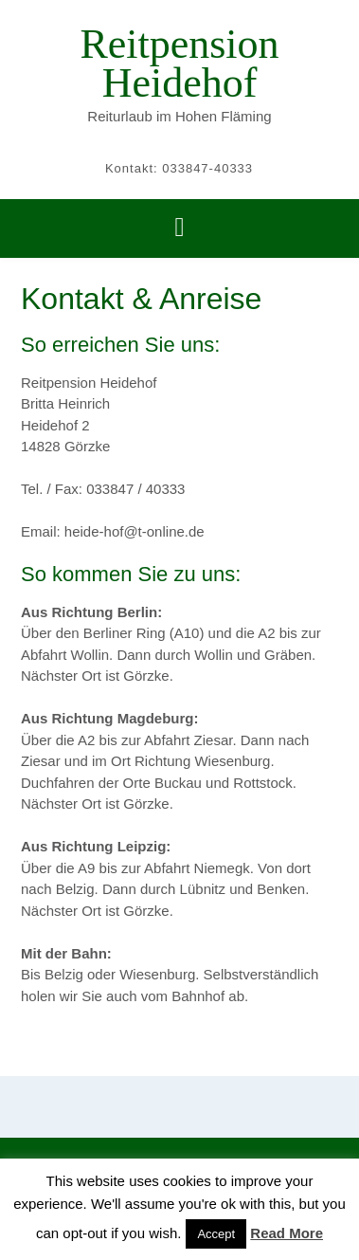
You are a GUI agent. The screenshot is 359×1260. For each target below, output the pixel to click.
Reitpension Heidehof (179, 63)
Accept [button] (216, 1234)
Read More (286, 1233)
